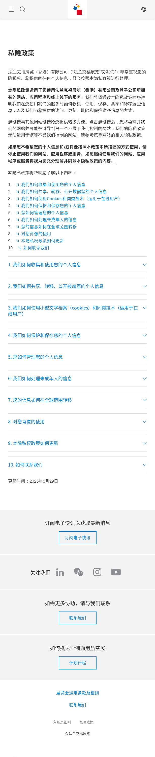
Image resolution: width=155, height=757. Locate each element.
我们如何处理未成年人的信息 (49, 219)
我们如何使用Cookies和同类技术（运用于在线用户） (71, 198)
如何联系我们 (36, 248)
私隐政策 (86, 721)
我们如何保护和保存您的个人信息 (53, 205)
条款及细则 (62, 721)
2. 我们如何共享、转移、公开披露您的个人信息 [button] (56, 286)
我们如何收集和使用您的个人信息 (53, 184)
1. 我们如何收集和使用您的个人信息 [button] (44, 265)
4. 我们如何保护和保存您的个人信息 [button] (44, 335)
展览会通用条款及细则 (77, 693)
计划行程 (77, 663)
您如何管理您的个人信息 (44, 212)
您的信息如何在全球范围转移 (49, 226)
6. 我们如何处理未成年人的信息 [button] (40, 378)
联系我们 (77, 618)
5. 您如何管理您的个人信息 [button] (35, 357)
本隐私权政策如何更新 (42, 241)
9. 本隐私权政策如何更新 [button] (33, 443)
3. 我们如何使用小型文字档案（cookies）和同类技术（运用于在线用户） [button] (73, 311)
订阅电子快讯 (77, 538)
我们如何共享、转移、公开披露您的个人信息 (64, 191)
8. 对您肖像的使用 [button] (26, 422)
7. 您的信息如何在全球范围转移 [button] (40, 400)
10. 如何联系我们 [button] (25, 465)
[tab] (77, 265)
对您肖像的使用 (36, 234)
